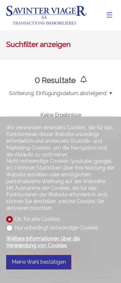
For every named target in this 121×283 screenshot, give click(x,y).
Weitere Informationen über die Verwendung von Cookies (43, 242)
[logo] (46, 15)
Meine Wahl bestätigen (39, 262)
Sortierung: (22, 93)
